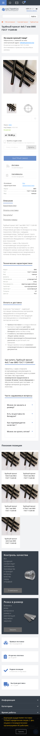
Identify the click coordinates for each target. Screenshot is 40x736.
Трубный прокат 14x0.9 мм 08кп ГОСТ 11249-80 (11, 476)
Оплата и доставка (10, 210)
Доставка (15, 165)
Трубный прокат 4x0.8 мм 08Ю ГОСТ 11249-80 (11, 541)
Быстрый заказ (20, 158)
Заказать (12, 630)
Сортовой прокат (22, 22)
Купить (31, 147)
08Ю (10, 125)
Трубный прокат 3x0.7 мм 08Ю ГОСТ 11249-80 (11, 508)
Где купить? (8, 215)
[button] (16, 2)
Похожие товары (10, 219)
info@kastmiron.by (27, 43)
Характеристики (9, 205)
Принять (21, 732)
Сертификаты (17, 174)
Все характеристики (28, 184)
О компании (13, 590)
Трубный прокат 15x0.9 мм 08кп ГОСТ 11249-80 (29, 476)
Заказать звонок (31, 11)
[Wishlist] (35, 119)
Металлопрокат (10, 22)
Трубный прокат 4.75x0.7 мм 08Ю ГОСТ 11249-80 (29, 508)
